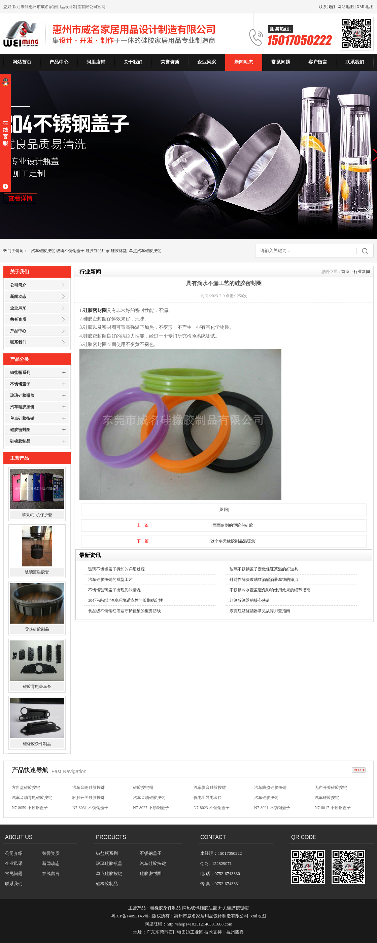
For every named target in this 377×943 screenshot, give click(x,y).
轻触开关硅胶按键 (88, 797)
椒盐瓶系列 (20, 372)
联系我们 (327, 6)
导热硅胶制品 (37, 629)
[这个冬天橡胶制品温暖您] (232, 541)
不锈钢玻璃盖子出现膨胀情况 (114, 590)
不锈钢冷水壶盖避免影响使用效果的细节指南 (270, 590)
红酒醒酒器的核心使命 (250, 600)
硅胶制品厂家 (97, 250)
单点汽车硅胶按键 (145, 250)
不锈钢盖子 (20, 384)
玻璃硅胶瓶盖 (22, 395)
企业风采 (206, 62)
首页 (345, 271)
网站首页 (21, 62)
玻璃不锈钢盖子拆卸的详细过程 (116, 569)
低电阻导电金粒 (208, 797)
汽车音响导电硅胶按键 (32, 797)
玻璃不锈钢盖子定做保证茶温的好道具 (264, 569)
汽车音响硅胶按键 (88, 787)
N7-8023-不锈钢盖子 (212, 807)
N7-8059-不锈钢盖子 (30, 807)
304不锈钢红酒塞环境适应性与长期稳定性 (125, 600)
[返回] (223, 509)
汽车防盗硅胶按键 (270, 787)
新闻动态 (243, 62)
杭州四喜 (235, 932)
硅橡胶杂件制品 (37, 744)
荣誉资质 (170, 62)
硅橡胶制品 (20, 441)
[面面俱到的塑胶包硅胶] (232, 525)
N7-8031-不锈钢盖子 (90, 807)
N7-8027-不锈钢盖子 (151, 807)
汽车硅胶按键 (43, 250)
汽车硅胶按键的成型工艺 (110, 579)
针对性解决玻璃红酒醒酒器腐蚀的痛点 (264, 579)
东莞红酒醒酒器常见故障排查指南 (260, 610)
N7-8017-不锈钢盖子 (333, 807)
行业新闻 (362, 271)
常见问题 (280, 62)
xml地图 (258, 915)
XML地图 (365, 6)
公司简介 (18, 285)
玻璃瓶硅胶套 (37, 572)
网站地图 (346, 6)
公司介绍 (14, 853)
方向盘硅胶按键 (26, 787)
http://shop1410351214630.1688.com (199, 924)
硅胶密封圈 (20, 429)
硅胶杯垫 (119, 250)
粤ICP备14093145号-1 (131, 915)
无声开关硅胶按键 (331, 787)
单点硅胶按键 (22, 418)
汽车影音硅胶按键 (210, 787)
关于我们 (133, 62)
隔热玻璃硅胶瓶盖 (199, 907)
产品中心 (58, 62)
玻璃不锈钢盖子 (70, 250)
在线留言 (51, 873)
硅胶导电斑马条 (37, 687)
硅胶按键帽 (143, 787)
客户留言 (317, 62)
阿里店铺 (96, 62)
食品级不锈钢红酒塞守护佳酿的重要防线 (124, 610)
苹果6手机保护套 (37, 515)
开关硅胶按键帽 (233, 907)
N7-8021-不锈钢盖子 (272, 807)
